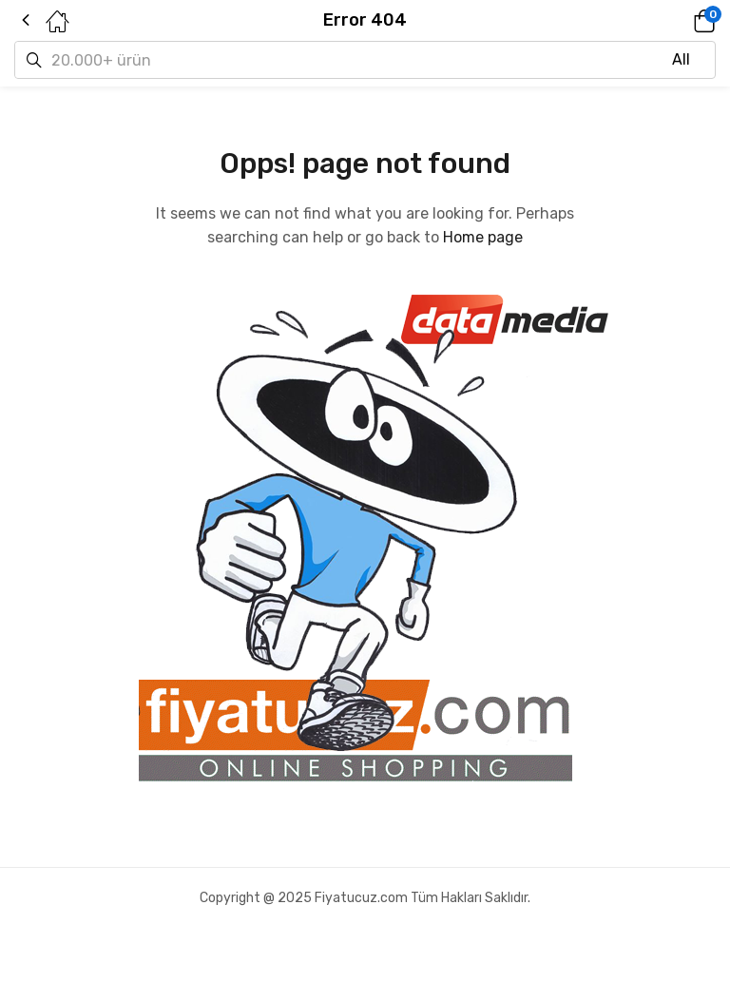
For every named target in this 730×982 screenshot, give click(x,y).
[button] (678, 21)
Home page (483, 237)
